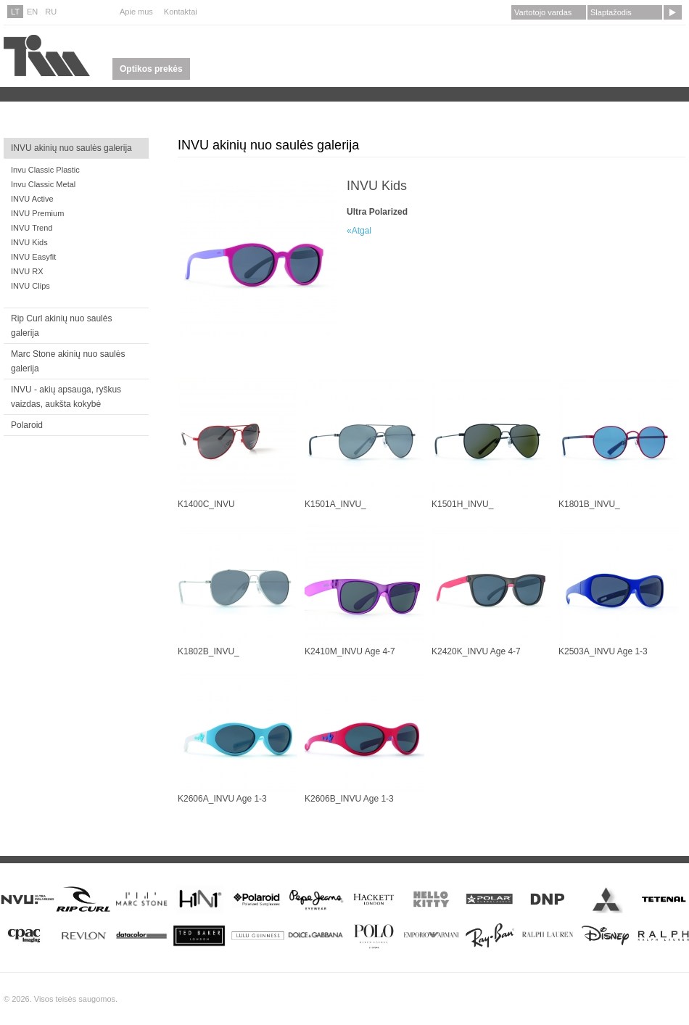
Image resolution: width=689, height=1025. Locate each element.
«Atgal (359, 231)
